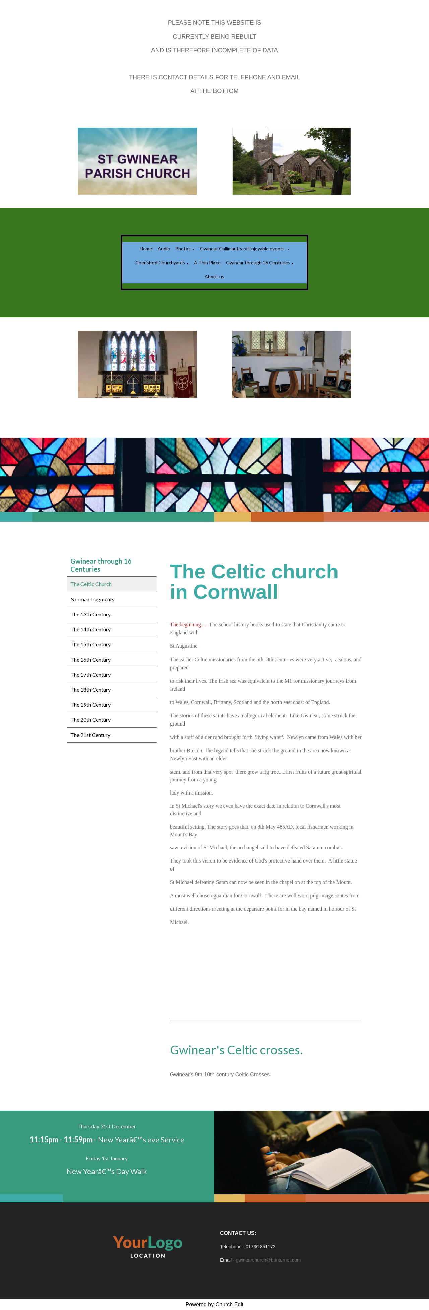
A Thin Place (207, 262)
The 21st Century (90, 735)
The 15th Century (90, 644)
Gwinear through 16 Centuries (258, 262)
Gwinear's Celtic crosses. (236, 1049)
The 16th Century (90, 659)
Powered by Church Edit (215, 1304)
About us (214, 276)
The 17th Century (90, 674)
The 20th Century (90, 719)
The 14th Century (90, 629)
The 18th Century (90, 689)
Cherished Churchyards (160, 262)
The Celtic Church (91, 584)
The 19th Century (90, 704)
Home (146, 248)
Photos (183, 248)
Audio (164, 248)
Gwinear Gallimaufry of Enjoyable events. (243, 248)
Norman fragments (92, 599)
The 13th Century (90, 614)
